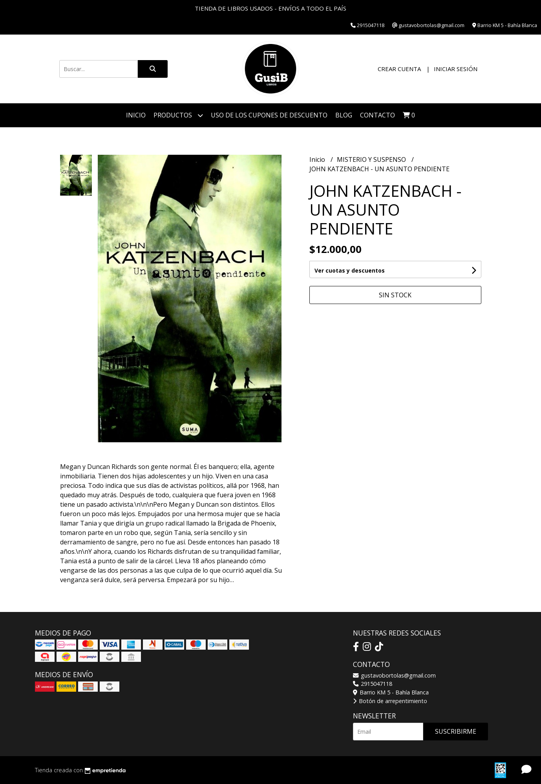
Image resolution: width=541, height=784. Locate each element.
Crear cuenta (399, 69)
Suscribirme (455, 731)
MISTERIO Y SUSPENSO (372, 159)
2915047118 (372, 683)
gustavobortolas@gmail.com (394, 675)
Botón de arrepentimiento (390, 701)
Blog (343, 115)
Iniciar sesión (455, 69)
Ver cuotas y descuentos (349, 270)
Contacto (377, 115)
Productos (178, 115)
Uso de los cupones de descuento (269, 115)
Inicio (136, 115)
